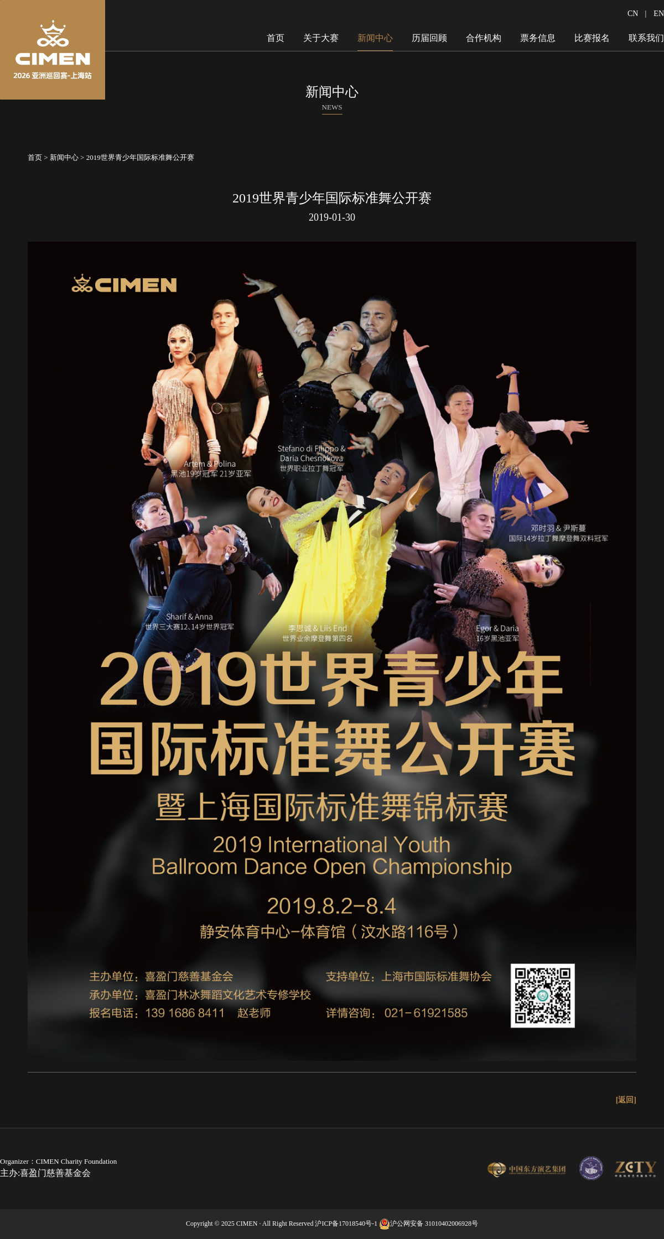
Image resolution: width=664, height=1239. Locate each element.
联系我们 (646, 38)
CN (632, 13)
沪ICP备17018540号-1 (346, 1223)
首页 (275, 38)
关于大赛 (321, 38)
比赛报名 (592, 38)
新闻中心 (375, 38)
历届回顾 (429, 38)
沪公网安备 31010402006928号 (434, 1223)
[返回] (626, 1100)
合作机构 (483, 38)
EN (658, 13)
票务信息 (538, 38)
